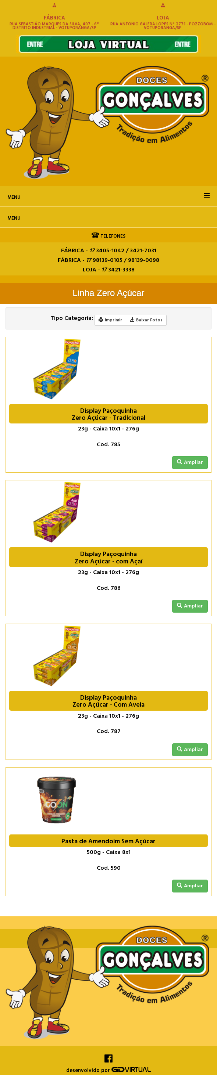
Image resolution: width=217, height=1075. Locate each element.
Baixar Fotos (146, 320)
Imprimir (110, 320)
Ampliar (190, 462)
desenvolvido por (108, 1071)
